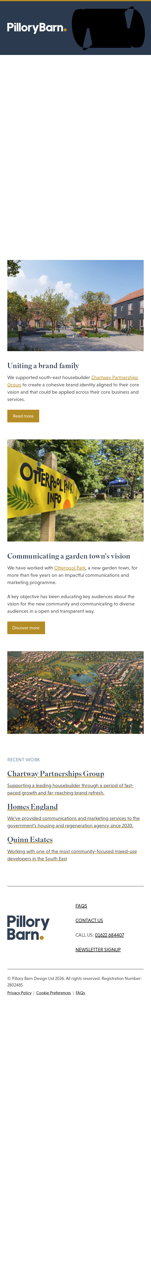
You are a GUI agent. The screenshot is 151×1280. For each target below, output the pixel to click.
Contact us (89, 920)
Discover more (25, 627)
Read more (23, 416)
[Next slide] (12, 737)
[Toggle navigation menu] (108, 28)
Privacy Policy (19, 993)
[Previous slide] (8, 737)
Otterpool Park (69, 567)
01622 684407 (109, 935)
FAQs (81, 905)
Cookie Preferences (53, 993)
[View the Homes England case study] (75, 816)
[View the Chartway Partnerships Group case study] (75, 783)
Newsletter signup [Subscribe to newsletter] (98, 949)
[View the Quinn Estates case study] (75, 849)
